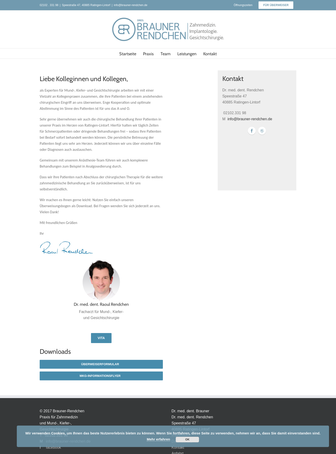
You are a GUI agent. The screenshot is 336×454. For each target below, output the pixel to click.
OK (187, 439)
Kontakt (178, 447)
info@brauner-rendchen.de (130, 5)
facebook (53, 447)
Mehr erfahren (158, 439)
